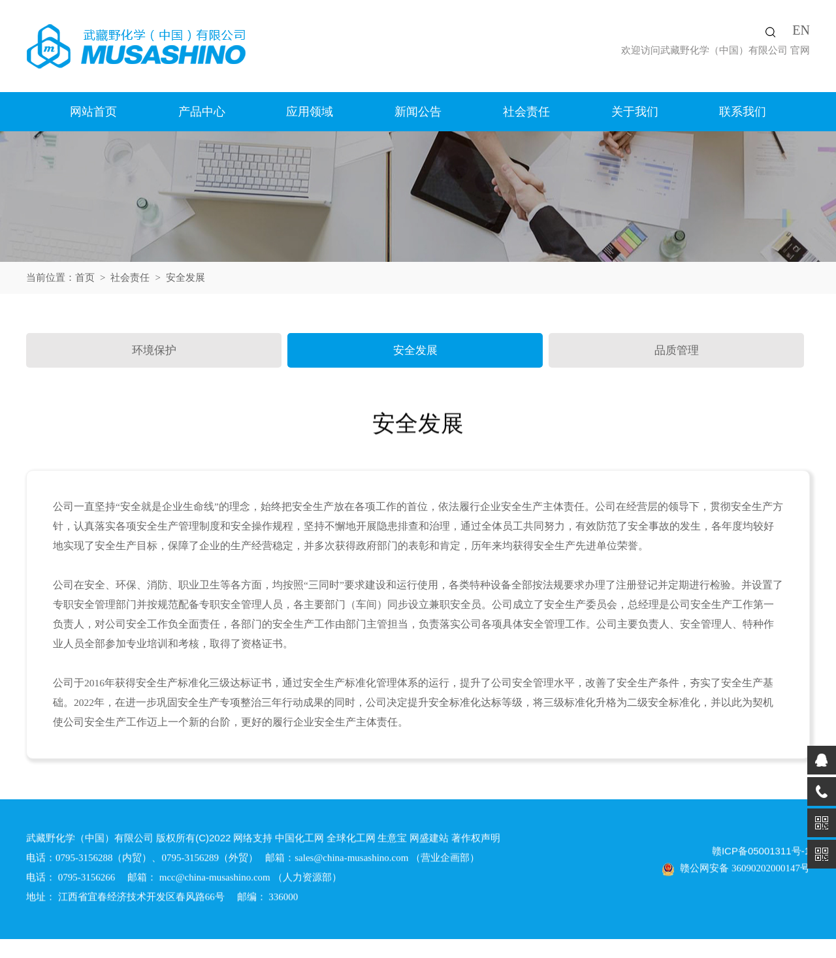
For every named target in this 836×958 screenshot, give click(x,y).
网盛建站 (429, 840)
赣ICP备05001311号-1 (761, 853)
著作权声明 (475, 840)
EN (801, 30)
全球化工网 (351, 840)
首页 (85, 277)
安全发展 (415, 350)
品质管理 (676, 350)
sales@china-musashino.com (351, 860)
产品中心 (201, 111)
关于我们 (634, 111)
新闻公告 (418, 111)
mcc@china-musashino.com (214, 879)
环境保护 (154, 350)
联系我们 (742, 111)
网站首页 (93, 111)
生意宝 (392, 840)
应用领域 (309, 111)
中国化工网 (299, 840)
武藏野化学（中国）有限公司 (724, 50)
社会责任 (526, 111)
